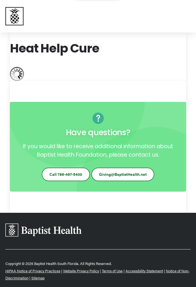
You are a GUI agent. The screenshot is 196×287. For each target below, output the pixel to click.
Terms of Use (112, 270)
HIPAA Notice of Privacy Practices (32, 270)
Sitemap (38, 278)
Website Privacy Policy (81, 270)
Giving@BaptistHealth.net (123, 174)
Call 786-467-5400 (65, 174)
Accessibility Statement (144, 270)
